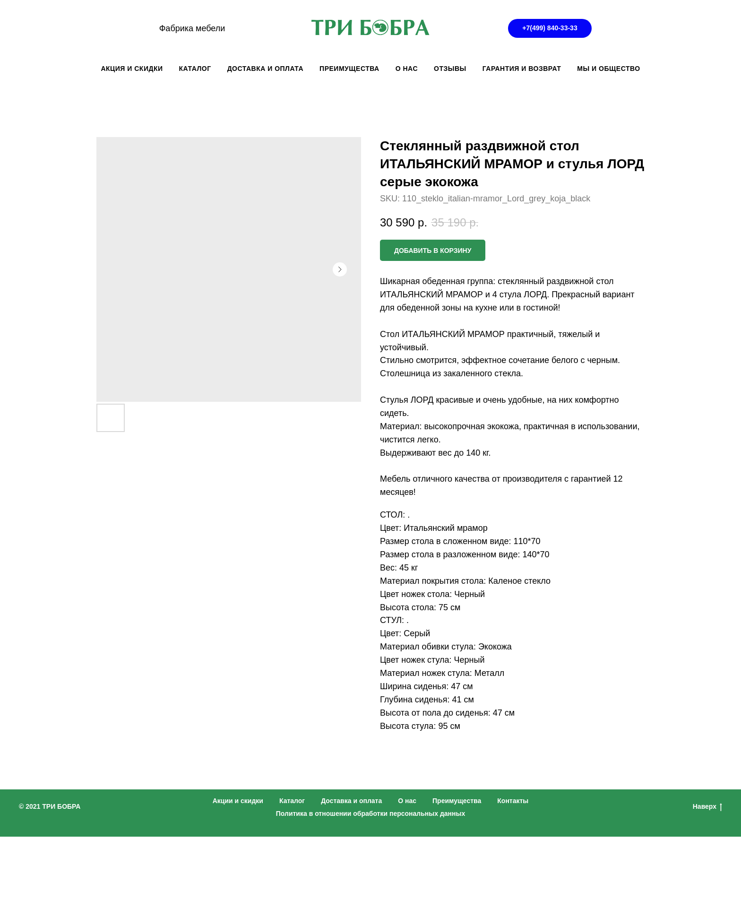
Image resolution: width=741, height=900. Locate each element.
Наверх (707, 807)
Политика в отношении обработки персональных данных (370, 813)
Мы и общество (608, 68)
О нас (407, 801)
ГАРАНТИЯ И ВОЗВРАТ (522, 68)
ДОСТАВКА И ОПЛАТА (265, 68)
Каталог (292, 801)
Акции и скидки (238, 801)
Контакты (512, 801)
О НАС (407, 68)
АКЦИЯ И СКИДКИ (132, 68)
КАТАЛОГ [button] (195, 68)
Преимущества (456, 801)
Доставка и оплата (351, 801)
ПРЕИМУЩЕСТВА (349, 68)
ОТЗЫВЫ (450, 68)
